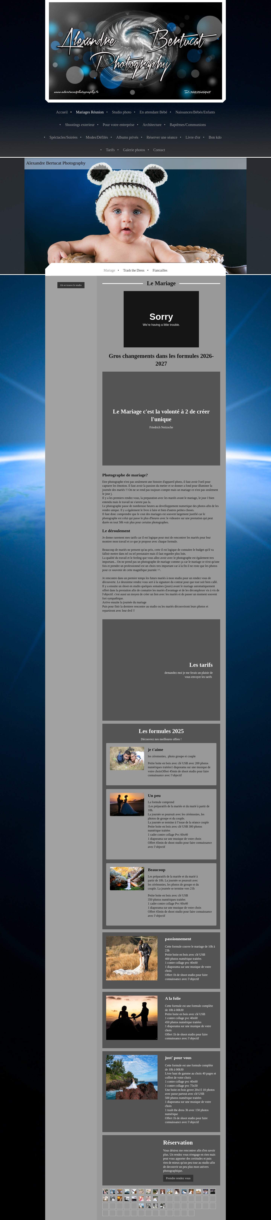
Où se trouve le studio (71, 285)
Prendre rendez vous (178, 1178)
